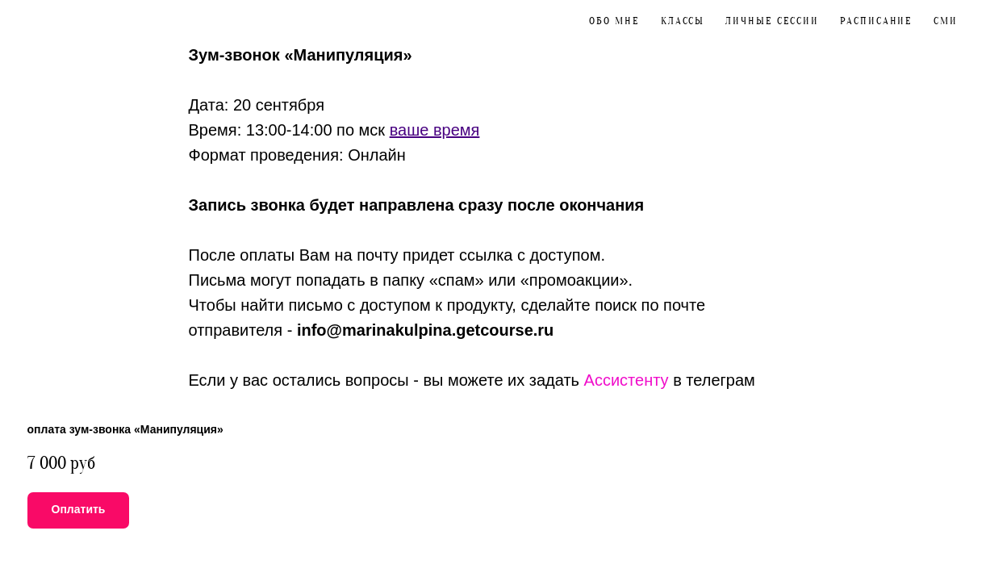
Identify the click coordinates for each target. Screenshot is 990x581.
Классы (683, 21)
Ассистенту (626, 380)
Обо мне (614, 21)
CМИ (946, 21)
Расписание (876, 21)
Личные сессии (772, 21)
